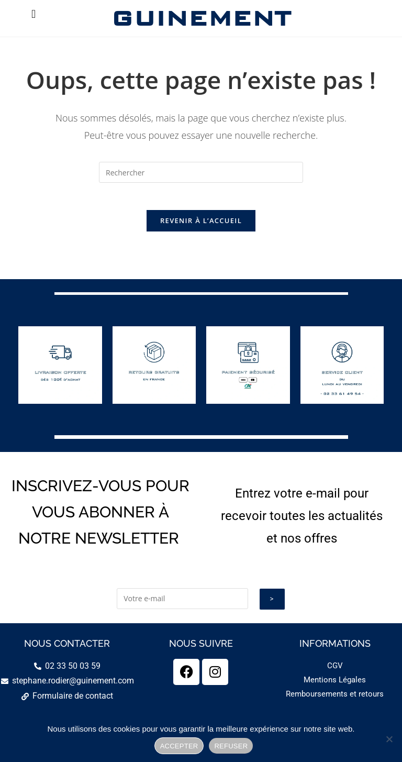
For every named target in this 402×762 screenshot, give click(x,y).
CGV (335, 670)
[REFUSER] (389, 739)
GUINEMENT (201, 18)
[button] (33, 14)
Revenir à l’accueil (201, 225)
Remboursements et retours (335, 698)
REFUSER (231, 746)
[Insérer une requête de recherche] (201, 172)
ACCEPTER (179, 746)
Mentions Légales (335, 684)
